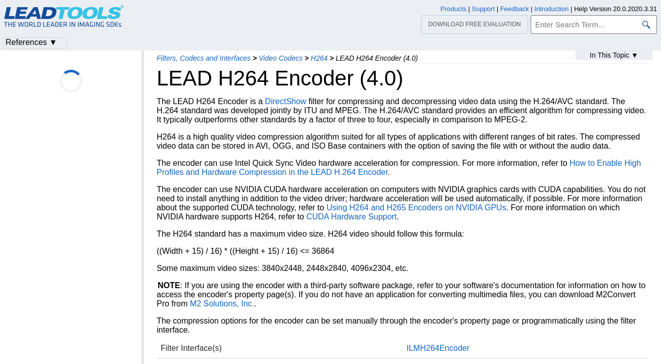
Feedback (514, 9)
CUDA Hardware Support (351, 216)
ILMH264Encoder (438, 348)
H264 (319, 58)
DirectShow (285, 101)
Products (453, 9)
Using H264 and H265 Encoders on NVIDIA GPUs (416, 207)
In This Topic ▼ (614, 55)
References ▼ (31, 42)
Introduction (551, 9)
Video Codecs (281, 58)
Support (483, 9)
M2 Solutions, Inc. (222, 303)
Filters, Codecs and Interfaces (204, 58)
